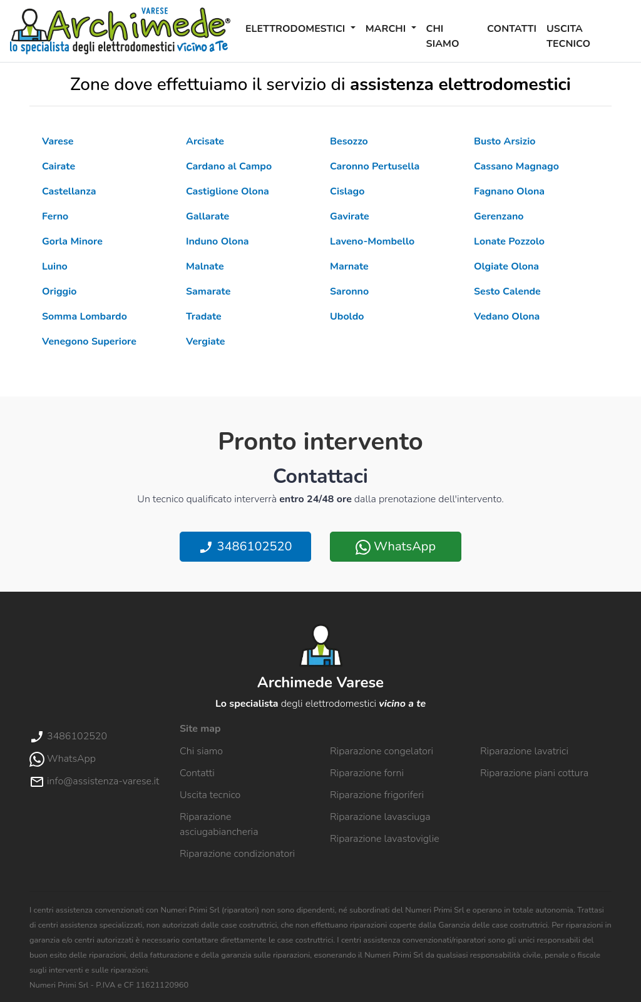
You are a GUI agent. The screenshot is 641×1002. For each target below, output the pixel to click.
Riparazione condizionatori (237, 854)
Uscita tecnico (568, 36)
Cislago (347, 191)
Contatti (511, 29)
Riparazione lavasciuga (380, 817)
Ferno (55, 216)
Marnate (349, 266)
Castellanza (69, 191)
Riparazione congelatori (381, 751)
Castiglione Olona (227, 191)
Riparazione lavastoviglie (384, 839)
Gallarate (207, 216)
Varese (58, 141)
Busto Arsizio (504, 141)
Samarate (208, 291)
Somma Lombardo (84, 316)
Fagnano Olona (509, 191)
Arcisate (205, 141)
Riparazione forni (367, 773)
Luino (55, 266)
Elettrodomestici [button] (296, 29)
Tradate (204, 316)
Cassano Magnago (516, 166)
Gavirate (349, 216)
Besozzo (349, 141)
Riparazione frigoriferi (377, 795)
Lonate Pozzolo (509, 241)
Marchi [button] (387, 29)
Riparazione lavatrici (524, 751)
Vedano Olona (507, 316)
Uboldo (347, 316)
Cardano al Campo (229, 166)
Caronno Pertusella (374, 166)
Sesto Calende (507, 291)
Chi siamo (442, 36)
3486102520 (245, 546)
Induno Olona (217, 241)
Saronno (349, 291)
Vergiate (205, 341)
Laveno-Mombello (372, 241)
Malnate (205, 266)
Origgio (59, 291)
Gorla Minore (72, 241)
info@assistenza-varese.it (94, 781)
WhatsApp (396, 546)
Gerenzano (498, 216)
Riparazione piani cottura (534, 773)
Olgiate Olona (506, 266)
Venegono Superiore (89, 341)
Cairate (58, 166)
